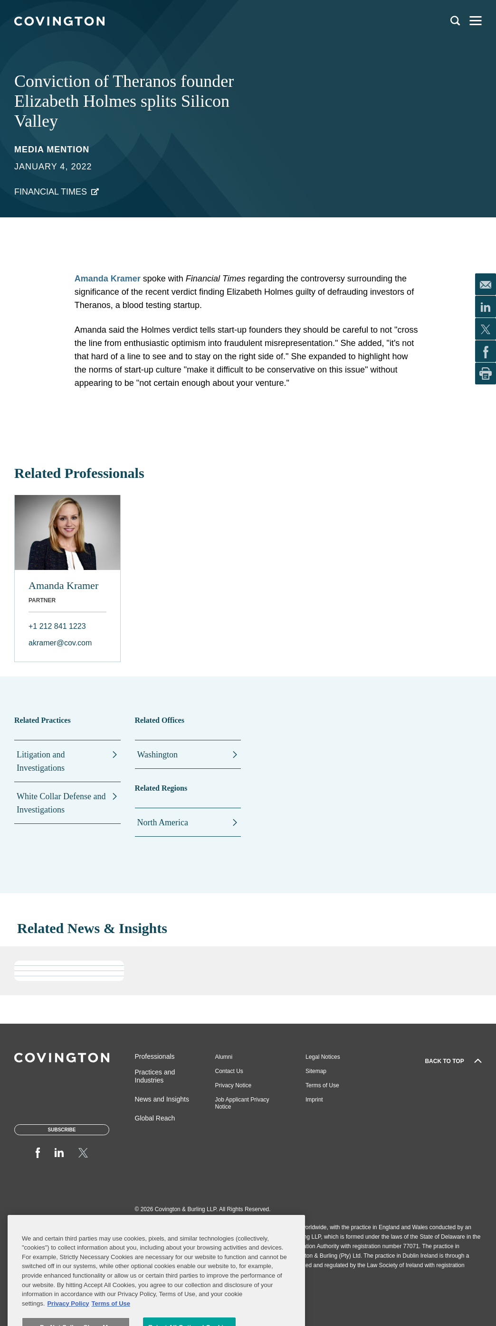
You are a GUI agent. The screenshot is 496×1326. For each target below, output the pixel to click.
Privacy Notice (233, 1085)
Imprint (314, 1099)
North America (162, 822)
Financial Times (50, 191)
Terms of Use (322, 1085)
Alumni (224, 1057)
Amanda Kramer (108, 278)
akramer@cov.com (60, 643)
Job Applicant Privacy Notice (242, 1103)
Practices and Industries (155, 1076)
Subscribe (62, 1129)
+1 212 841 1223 (57, 626)
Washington (157, 754)
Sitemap (315, 1071)
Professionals (155, 1056)
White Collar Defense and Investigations (61, 803)
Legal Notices (322, 1057)
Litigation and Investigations (41, 761)
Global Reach (155, 1118)
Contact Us (229, 1071)
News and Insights (162, 1099)
